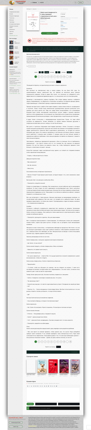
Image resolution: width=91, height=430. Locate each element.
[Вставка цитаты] (51, 386)
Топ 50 (41, 2)
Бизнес (11, 14)
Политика (11, 18)
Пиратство (15, 426)
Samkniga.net (29, 9)
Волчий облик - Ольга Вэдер (15, 93)
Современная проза (14, 12)
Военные (11, 20)
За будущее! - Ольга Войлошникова (15, 85)
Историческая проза (14, 24)
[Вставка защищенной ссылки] (48, 386)
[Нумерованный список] (42, 386)
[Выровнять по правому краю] (38, 386)
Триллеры (11, 22)
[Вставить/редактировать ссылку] (46, 386)
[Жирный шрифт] (28, 386)
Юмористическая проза (13, 26)
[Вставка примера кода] (53, 386)
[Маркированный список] (40, 386)
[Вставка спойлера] (55, 386)
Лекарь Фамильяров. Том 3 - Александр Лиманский (15, 76)
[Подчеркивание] (31, 386)
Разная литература (14, 16)
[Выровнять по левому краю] (34, 386)
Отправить (30, 404)
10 (64, 76)
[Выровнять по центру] (36, 386)
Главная (34, 2)
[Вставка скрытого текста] (57, 386)
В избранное (74, 352)
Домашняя (12, 29)
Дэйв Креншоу (64, 22)
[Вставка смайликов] (45, 386)
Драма (11, 33)
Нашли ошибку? (44, 23)
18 (70, 76)
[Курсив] (30, 386)
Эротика (11, 31)
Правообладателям (15, 422)
